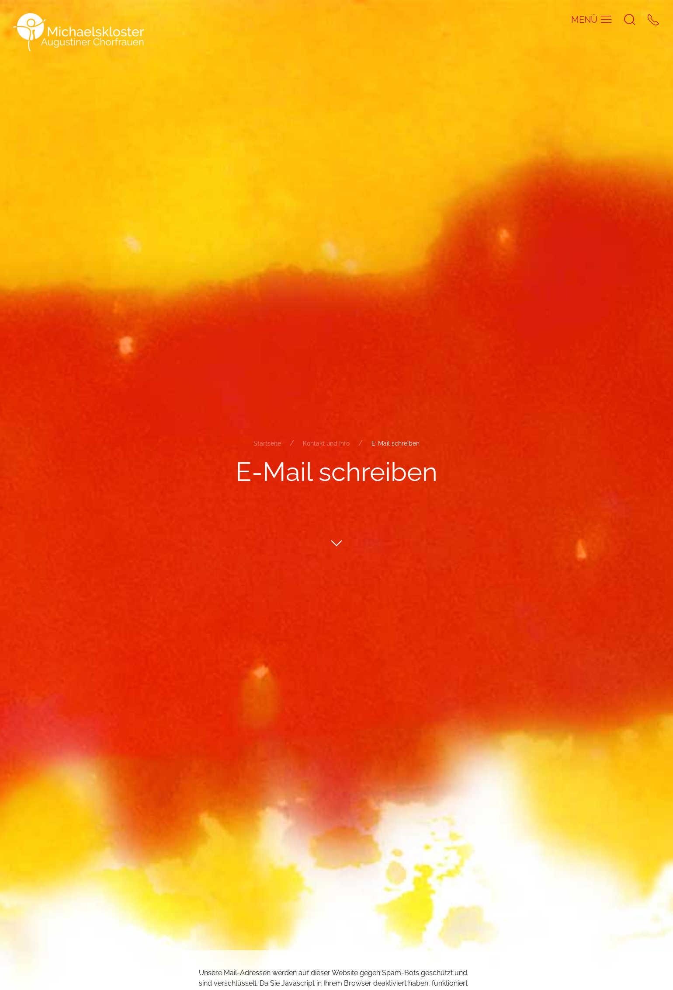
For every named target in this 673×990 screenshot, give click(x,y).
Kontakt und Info (326, 443)
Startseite (267, 443)
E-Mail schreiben (395, 443)
